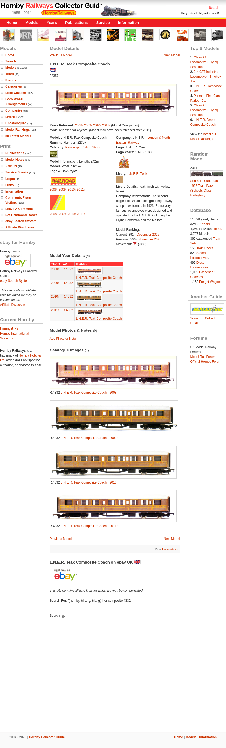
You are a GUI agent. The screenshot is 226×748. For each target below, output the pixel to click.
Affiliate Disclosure (19, 227)
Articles (11, 166)
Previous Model (61, 55)
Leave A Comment (19, 209)
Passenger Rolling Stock (82, 147)
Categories (13, 86)
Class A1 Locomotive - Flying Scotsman (204, 62)
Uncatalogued (15, 123)
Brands (10, 80)
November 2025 (150, 239)
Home (11, 23)
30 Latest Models (18, 136)
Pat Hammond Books (21, 215)
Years (52, 23)
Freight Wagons (210, 282)
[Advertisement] (50, 676)
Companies (14, 110)
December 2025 (148, 234)
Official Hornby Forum (205, 361)
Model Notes (14, 159)
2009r (88, 125)
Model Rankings (17, 130)
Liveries (11, 117)
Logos (10, 179)
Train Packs (204, 248)
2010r (97, 125)
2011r (106, 125)
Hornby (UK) (9, 329)
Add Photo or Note (63, 339)
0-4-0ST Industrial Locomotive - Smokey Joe (205, 76)
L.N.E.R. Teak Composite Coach (99, 278)
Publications (76, 23)
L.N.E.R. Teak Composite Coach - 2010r (89, 482)
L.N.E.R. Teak (137, 174)
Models (32, 23)
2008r (79, 125)
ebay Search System (20, 221)
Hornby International (14, 333)
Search (10, 61)
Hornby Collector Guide (47, 737)
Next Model (172, 55)
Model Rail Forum (203, 357)
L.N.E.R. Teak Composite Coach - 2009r (89, 438)
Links (9, 185)
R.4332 (68, 269)
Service (103, 23)
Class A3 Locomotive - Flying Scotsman (204, 110)
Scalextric (7, 338)
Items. (217, 229)
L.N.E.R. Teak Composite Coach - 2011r (89, 526)
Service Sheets (16, 172)
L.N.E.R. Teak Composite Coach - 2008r (89, 392)
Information (128, 23)
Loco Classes (15, 93)
